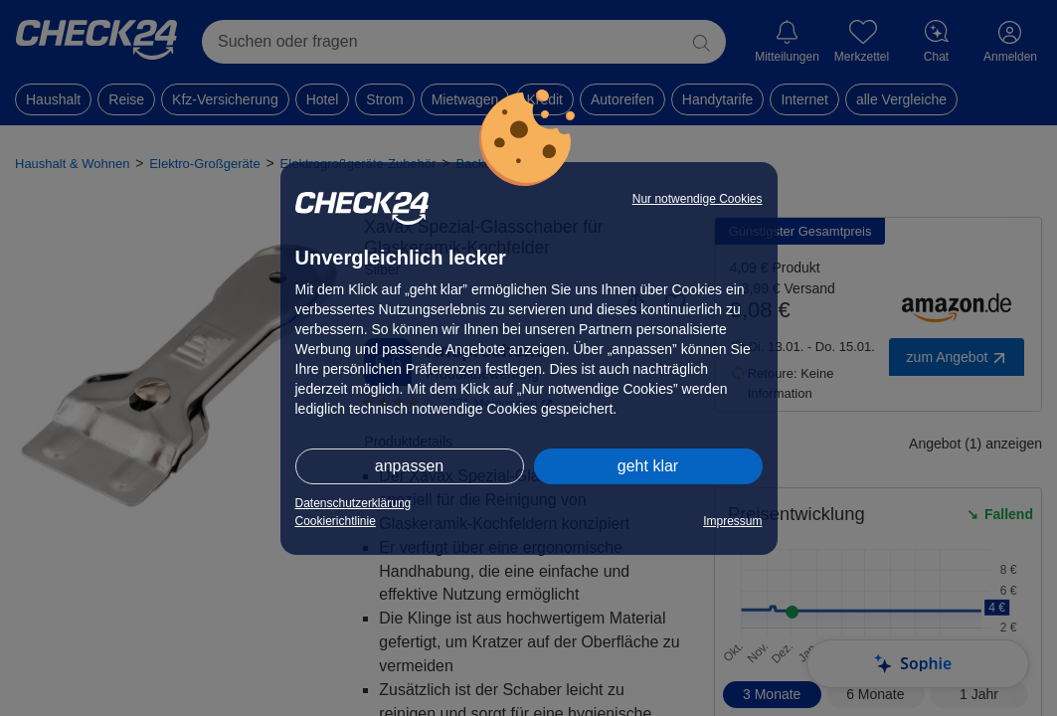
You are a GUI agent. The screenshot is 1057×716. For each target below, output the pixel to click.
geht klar (647, 465)
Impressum (732, 521)
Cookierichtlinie (335, 521)
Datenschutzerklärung (353, 503)
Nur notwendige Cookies (697, 199)
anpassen (409, 465)
